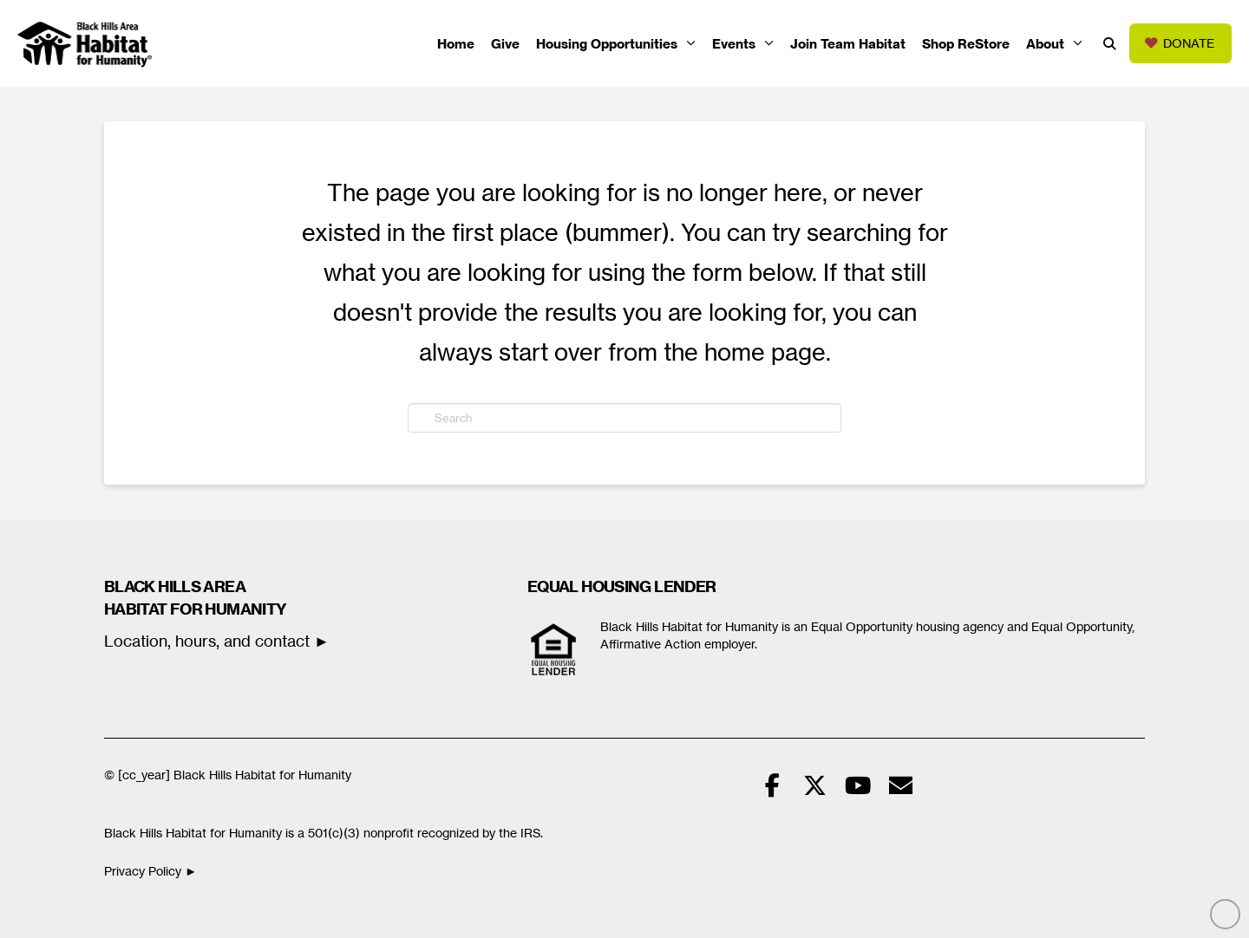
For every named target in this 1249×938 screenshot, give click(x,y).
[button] (1109, 43)
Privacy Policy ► (151, 871)
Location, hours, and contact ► (217, 640)
